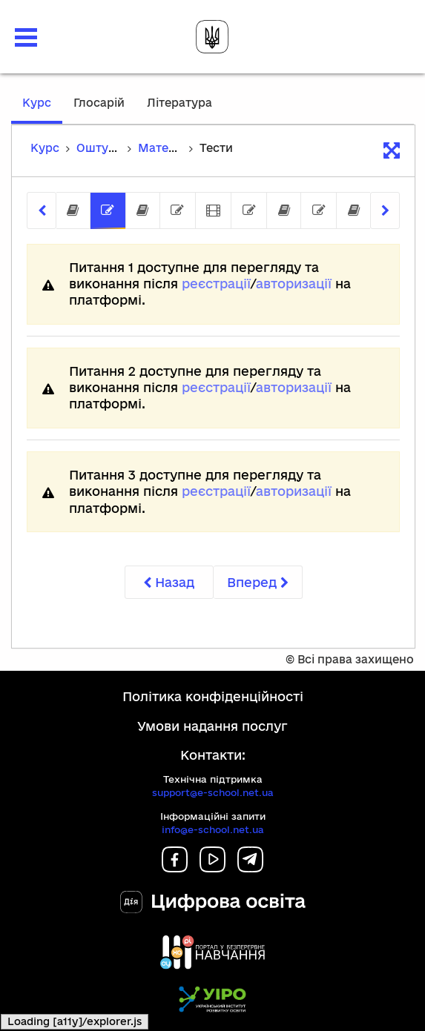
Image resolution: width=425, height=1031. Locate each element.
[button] (26, 37)
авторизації (294, 283)
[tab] (73, 211)
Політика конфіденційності (212, 696)
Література (179, 102)
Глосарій (99, 102)
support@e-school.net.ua (213, 792)
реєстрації (216, 283)
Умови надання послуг (212, 726)
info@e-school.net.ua (213, 829)
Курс (42, 109)
